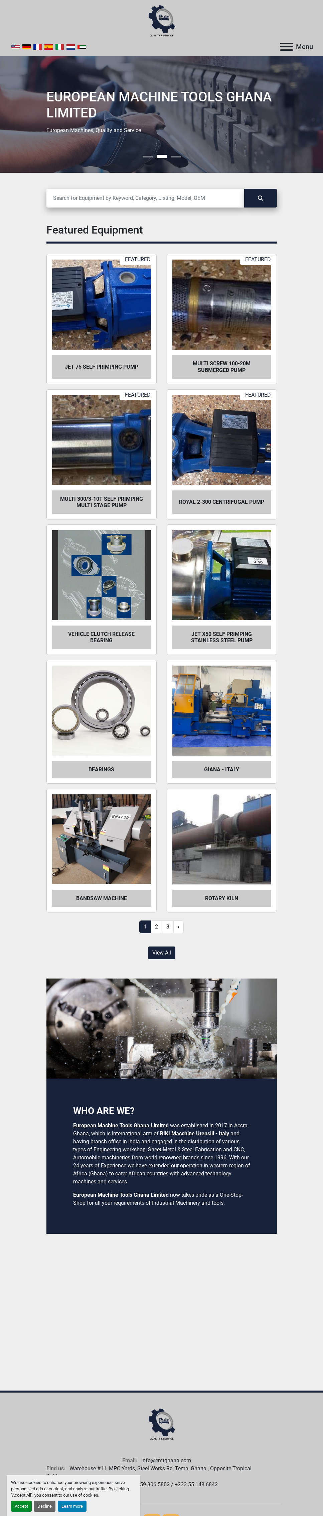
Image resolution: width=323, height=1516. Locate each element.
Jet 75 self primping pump (101, 367)
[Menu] (286, 47)
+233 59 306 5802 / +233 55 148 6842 (171, 1484)
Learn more (72, 1506)
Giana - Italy (221, 769)
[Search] (145, 198)
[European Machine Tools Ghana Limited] (162, 1424)
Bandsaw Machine (101, 898)
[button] (148, 156)
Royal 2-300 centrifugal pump (221, 502)
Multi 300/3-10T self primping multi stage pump (101, 502)
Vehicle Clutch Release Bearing (101, 637)
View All (161, 953)
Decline (44, 1506)
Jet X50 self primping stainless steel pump (222, 637)
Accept (21, 1506)
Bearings (101, 769)
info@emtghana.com (165, 1460)
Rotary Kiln (221, 898)
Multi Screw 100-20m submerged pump (222, 366)
